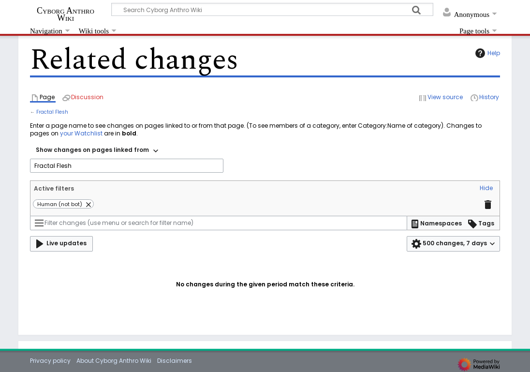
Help (486, 53)
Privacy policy (50, 361)
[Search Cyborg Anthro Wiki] (272, 9)
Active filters (54, 188)
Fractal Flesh (52, 112)
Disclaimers (174, 361)
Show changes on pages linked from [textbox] (92, 150)
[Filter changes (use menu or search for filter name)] (218, 223)
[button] (486, 188)
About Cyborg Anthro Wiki (113, 361)
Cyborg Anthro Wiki (65, 14)
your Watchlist (81, 133)
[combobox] (97, 151)
